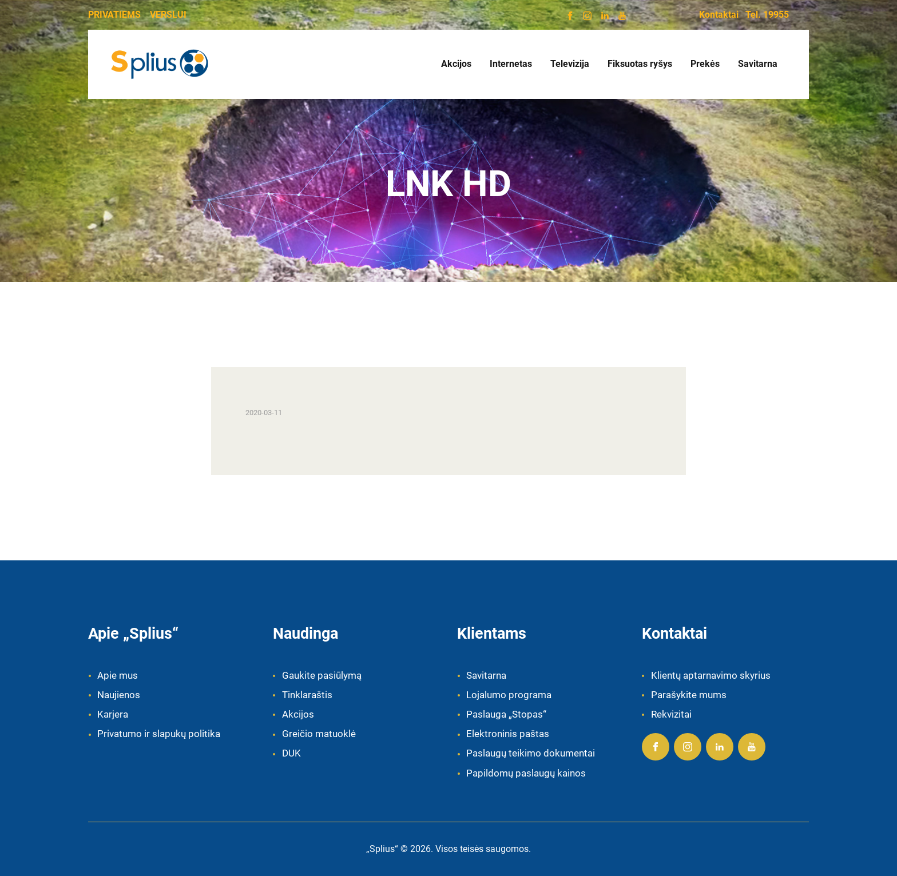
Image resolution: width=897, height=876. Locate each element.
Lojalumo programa (508, 694)
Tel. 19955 (767, 14)
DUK (291, 753)
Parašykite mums (689, 694)
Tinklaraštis (307, 694)
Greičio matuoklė (319, 733)
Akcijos (298, 714)
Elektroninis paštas (507, 733)
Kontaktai (719, 14)
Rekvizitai (671, 714)
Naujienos (118, 694)
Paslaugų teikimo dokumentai (530, 753)
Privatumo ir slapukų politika (158, 733)
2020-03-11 (263, 412)
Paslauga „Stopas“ (506, 714)
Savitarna (486, 675)
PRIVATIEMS (114, 14)
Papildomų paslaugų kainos (526, 773)
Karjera (112, 714)
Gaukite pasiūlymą (322, 675)
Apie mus (117, 675)
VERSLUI (168, 14)
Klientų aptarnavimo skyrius (711, 675)
